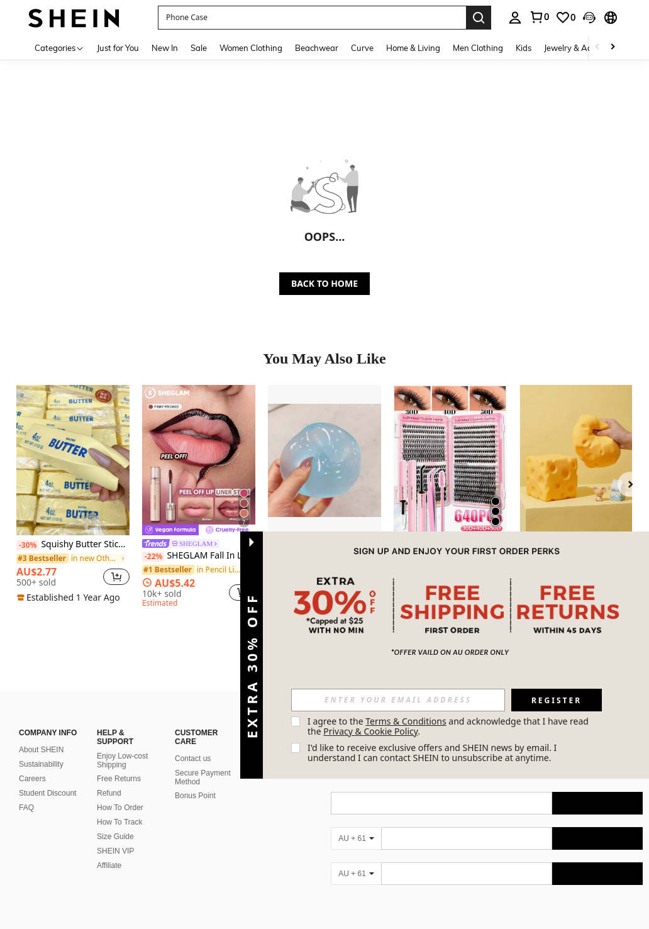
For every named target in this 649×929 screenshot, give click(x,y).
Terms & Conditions (406, 721)
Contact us (193, 743)
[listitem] (73, 494)
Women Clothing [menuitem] (250, 48)
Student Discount (47, 778)
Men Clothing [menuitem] (478, 48)
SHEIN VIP (115, 836)
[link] (539, 17)
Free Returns (119, 763)
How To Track (119, 807)
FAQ (26, 792)
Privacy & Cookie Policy (370, 731)
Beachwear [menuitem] (316, 48)
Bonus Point (195, 780)
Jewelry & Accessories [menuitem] (584, 48)
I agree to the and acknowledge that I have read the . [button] (449, 726)
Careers (32, 763)
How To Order (120, 792)
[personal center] (515, 17)
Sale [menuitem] (199, 48)
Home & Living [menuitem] (413, 48)
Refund (109, 778)
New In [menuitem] (165, 48)
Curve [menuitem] (362, 48)
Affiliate (109, 850)
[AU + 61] (356, 823)
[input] (398, 700)
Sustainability (41, 749)
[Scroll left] (597, 47)
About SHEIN (41, 734)
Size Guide (115, 821)
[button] (312, 18)
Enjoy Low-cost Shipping (122, 745)
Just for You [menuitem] (118, 48)
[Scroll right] (612, 47)
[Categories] (59, 47)
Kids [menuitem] (523, 48)
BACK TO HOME (324, 283)
